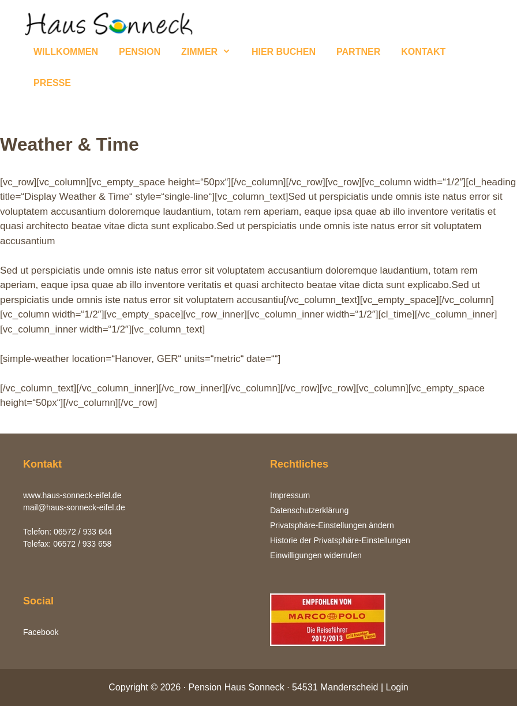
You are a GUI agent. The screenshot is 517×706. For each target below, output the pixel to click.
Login (397, 687)
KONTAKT (423, 52)
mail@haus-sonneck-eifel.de (74, 507)
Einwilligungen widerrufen (316, 555)
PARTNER (358, 52)
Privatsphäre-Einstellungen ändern (332, 525)
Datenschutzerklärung (309, 510)
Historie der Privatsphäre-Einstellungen (340, 540)
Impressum (290, 495)
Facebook (40, 632)
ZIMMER (211, 52)
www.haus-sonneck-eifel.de (72, 495)
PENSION (139, 52)
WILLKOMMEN (65, 52)
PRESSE (52, 83)
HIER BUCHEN (284, 52)
